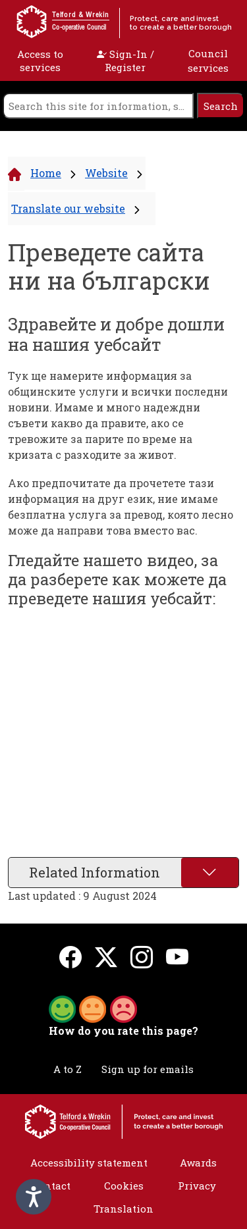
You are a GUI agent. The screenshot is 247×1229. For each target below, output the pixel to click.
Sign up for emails (147, 1069)
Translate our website (68, 208)
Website (106, 173)
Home (45, 173)
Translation (123, 1208)
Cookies (124, 1185)
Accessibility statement (89, 1162)
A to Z (67, 1069)
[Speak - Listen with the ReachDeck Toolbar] (33, 1197)
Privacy (197, 1185)
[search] (98, 105)
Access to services (40, 60)
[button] (93, 1007)
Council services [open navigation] (208, 61)
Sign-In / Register (125, 60)
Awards (198, 1162)
